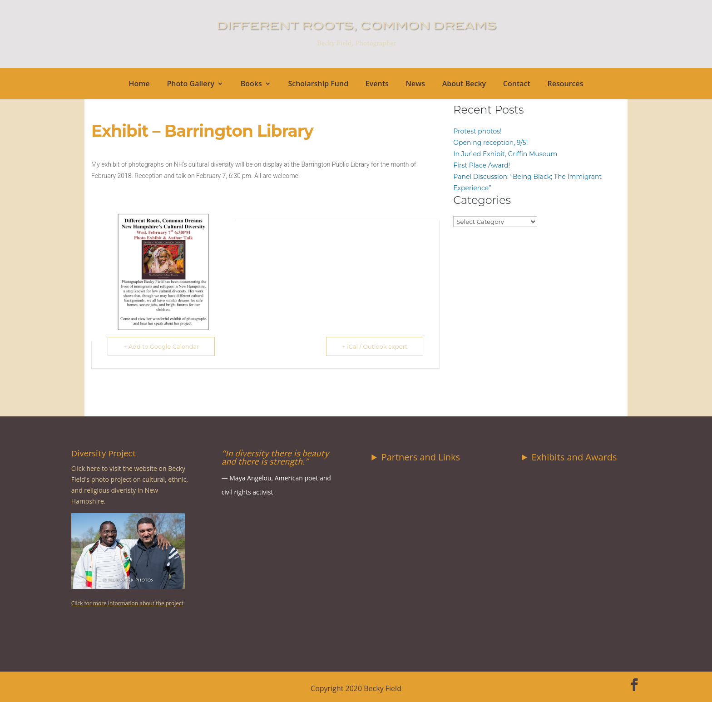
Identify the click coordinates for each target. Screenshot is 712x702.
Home (139, 84)
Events (377, 84)
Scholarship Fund (318, 84)
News (415, 84)
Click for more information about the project (127, 603)
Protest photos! (477, 131)
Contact (516, 84)
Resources (565, 84)
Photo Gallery (191, 84)
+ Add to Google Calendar (161, 346)
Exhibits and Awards (574, 457)
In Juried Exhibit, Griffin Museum (505, 154)
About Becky (464, 84)
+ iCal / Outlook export (374, 346)
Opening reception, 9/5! (490, 142)
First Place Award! (481, 165)
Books (251, 84)
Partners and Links (420, 457)
